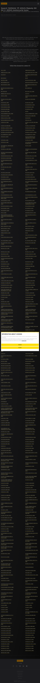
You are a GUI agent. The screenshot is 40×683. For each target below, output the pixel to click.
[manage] (20, 345)
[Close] (38, 333)
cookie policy (24, 340)
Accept (20, 347)
